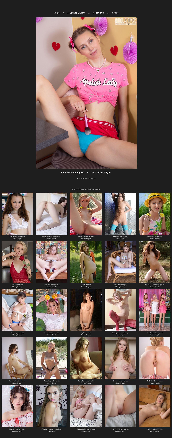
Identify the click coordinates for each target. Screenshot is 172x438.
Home (57, 13)
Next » (115, 13)
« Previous (98, 13)
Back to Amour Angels (72, 172)
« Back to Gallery (76, 13)
